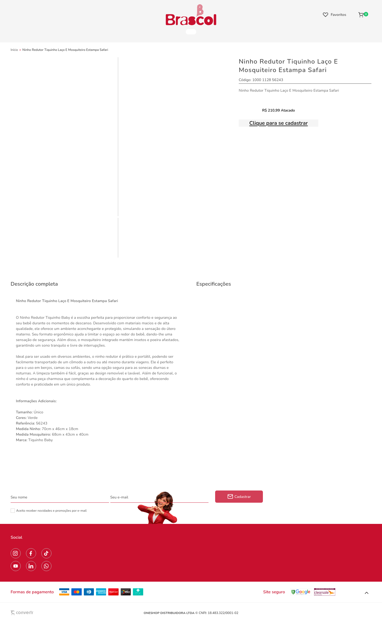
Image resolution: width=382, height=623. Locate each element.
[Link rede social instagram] (16, 553)
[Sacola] (363, 14)
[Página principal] (191, 14)
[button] (366, 593)
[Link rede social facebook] (31, 553)
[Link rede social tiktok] (46, 553)
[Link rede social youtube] (16, 566)
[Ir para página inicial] (14, 50)
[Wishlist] (334, 14)
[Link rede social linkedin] (31, 566)
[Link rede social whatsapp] (46, 566)
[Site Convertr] (34, 613)
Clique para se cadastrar (278, 123)
